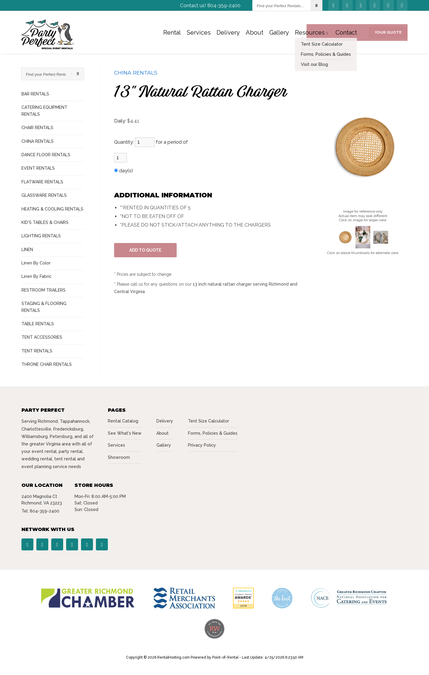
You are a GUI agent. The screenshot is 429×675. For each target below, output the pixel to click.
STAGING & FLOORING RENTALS (43, 306)
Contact (346, 34)
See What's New (125, 433)
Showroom (119, 457)
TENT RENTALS (36, 351)
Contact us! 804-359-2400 (210, 7)
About (254, 34)
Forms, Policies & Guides (212, 433)
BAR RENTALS (35, 94)
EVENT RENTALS (38, 168)
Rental (172, 34)
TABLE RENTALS (37, 323)
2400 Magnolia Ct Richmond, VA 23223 (41, 499)
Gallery (279, 34)
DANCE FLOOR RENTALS (45, 154)
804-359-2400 (44, 511)
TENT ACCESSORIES (41, 337)
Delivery (228, 34)
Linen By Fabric (36, 276)
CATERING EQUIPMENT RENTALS (44, 110)
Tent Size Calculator (208, 421)
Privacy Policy (202, 445)
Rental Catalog (123, 421)
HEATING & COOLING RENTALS (52, 209)
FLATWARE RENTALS (42, 181)
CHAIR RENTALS (37, 127)
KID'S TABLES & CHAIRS (45, 222)
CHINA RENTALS (37, 141)
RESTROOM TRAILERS (43, 290)
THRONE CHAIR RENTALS (46, 364)
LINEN (27, 249)
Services (199, 34)
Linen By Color (36, 263)
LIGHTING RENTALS (41, 235)
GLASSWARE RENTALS (44, 195)
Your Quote (388, 34)
